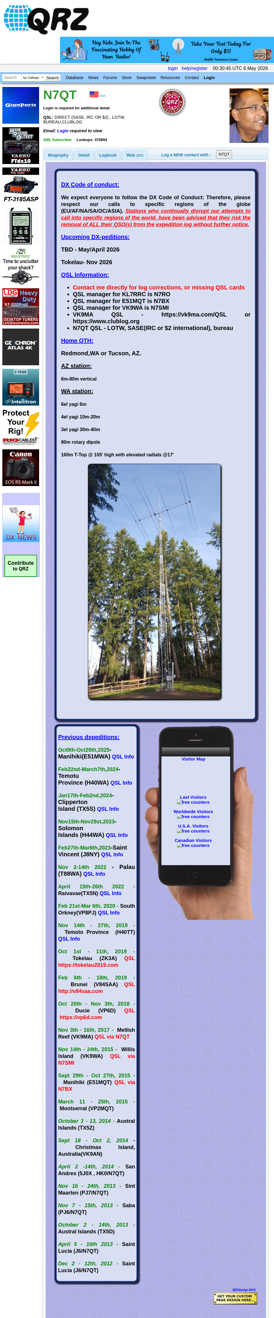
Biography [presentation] (58, 155)
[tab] (58, 155)
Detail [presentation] (83, 155)
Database (74, 77)
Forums (110, 77)
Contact (192, 77)
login (173, 68)
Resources (170, 77)
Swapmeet (146, 77)
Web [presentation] (134, 155)
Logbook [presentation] (108, 155)
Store (126, 77)
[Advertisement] (109, 1256)
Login (209, 77)
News (93, 77)
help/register (195, 68)
